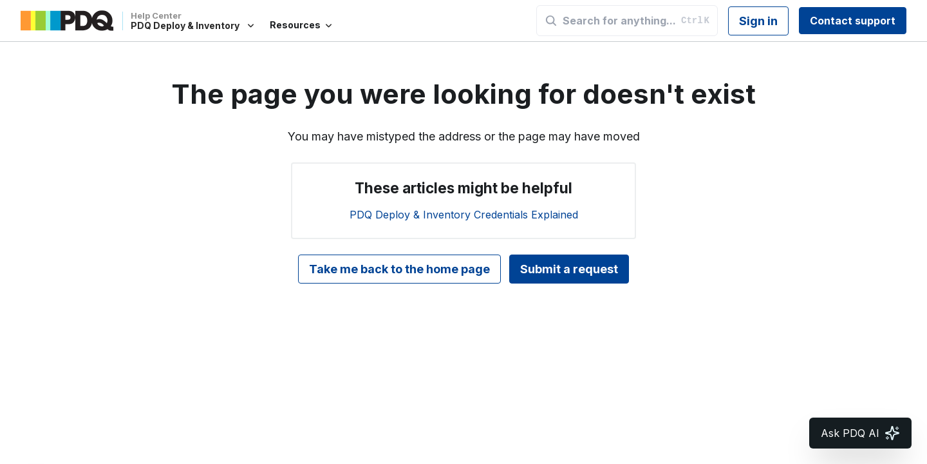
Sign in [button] (758, 21)
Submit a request (569, 269)
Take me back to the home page (399, 269)
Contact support (852, 20)
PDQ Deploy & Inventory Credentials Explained (464, 214)
